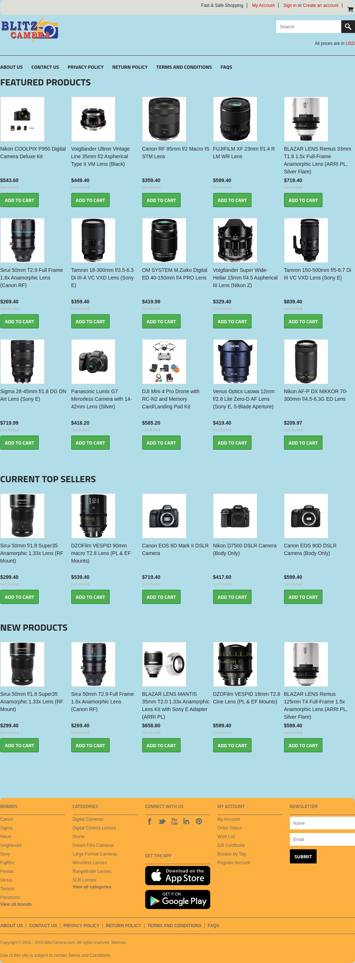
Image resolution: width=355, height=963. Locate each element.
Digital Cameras (88, 819)
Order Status (229, 827)
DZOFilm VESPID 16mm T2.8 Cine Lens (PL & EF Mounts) (246, 698)
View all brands (16, 904)
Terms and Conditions (89, 955)
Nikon (6, 836)
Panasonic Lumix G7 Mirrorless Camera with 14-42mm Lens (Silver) (101, 398)
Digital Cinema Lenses (94, 827)
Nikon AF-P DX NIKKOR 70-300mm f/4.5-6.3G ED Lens (316, 395)
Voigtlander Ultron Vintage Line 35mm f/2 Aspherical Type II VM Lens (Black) (100, 156)
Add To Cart (19, 200)
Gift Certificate (231, 845)
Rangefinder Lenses (92, 871)
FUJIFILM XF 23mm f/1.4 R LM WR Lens (244, 152)
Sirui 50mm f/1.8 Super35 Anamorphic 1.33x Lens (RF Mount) (31, 553)
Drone (79, 836)
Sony (5, 854)
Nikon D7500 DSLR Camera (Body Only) (245, 549)
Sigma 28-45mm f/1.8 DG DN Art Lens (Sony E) (33, 395)
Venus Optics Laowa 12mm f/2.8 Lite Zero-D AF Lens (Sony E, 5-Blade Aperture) (244, 398)
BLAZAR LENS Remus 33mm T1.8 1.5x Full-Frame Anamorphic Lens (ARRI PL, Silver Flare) (317, 160)
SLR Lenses (84, 880)
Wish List (226, 836)
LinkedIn (186, 821)
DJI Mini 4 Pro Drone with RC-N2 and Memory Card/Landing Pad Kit (171, 398)
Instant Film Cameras (93, 845)
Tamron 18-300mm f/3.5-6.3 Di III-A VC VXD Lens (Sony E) (102, 277)
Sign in (290, 5)
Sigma (6, 827)
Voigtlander (11, 845)
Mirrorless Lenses (90, 862)
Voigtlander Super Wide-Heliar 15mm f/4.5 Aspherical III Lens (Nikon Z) (245, 277)
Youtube (174, 821)
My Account (263, 5)
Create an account (320, 5)
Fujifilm (7, 862)
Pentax (7, 871)
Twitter (161, 821)
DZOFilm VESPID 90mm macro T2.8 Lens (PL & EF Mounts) (101, 553)
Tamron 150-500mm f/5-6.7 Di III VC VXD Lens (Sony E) (317, 274)
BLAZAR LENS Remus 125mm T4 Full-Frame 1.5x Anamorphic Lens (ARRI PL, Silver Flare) (316, 705)
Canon (6, 819)
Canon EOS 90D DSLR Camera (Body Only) (310, 549)
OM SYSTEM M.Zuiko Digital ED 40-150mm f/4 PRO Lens (174, 274)
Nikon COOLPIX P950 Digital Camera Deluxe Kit (33, 152)
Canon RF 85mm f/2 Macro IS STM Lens (176, 152)
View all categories (92, 887)
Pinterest (198, 821)
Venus (6, 880)
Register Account (233, 862)
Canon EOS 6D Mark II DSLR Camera (175, 549)
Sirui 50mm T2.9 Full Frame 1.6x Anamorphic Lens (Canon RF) (31, 277)
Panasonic (10, 897)
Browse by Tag (231, 854)
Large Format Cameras (95, 854)
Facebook (149, 821)
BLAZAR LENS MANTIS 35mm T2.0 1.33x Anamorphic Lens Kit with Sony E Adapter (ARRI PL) (176, 705)
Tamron (7, 888)
